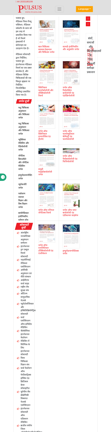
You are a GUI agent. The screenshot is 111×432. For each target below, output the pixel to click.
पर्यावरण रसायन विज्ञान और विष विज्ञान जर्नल (22, 200)
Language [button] (83, 9)
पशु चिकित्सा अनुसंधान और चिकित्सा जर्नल (23, 112)
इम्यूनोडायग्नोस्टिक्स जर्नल (26, 177)
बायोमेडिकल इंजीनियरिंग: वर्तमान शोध (23, 216)
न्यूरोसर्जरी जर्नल (22, 186)
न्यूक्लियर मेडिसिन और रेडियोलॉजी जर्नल (23, 144)
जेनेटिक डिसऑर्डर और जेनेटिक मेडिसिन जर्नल (23, 162)
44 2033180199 (24, 1)
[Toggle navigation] (59, 9)
